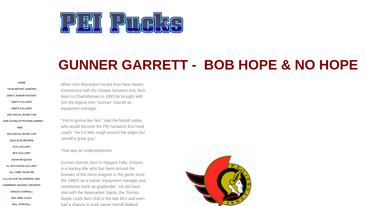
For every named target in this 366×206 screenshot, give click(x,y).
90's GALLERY (22, 153)
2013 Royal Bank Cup (21, 133)
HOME (21, 82)
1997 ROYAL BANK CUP (21, 114)
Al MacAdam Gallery (21, 166)
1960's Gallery (21, 101)
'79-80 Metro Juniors (21, 89)
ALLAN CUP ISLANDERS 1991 (21, 178)
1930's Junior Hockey (22, 95)
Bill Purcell (21, 204)
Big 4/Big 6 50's (21, 198)
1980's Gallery (21, 108)
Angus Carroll (21, 191)
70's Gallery (22, 146)
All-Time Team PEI (21, 172)
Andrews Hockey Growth (21, 185)
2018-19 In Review (21, 140)
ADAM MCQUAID (21, 159)
